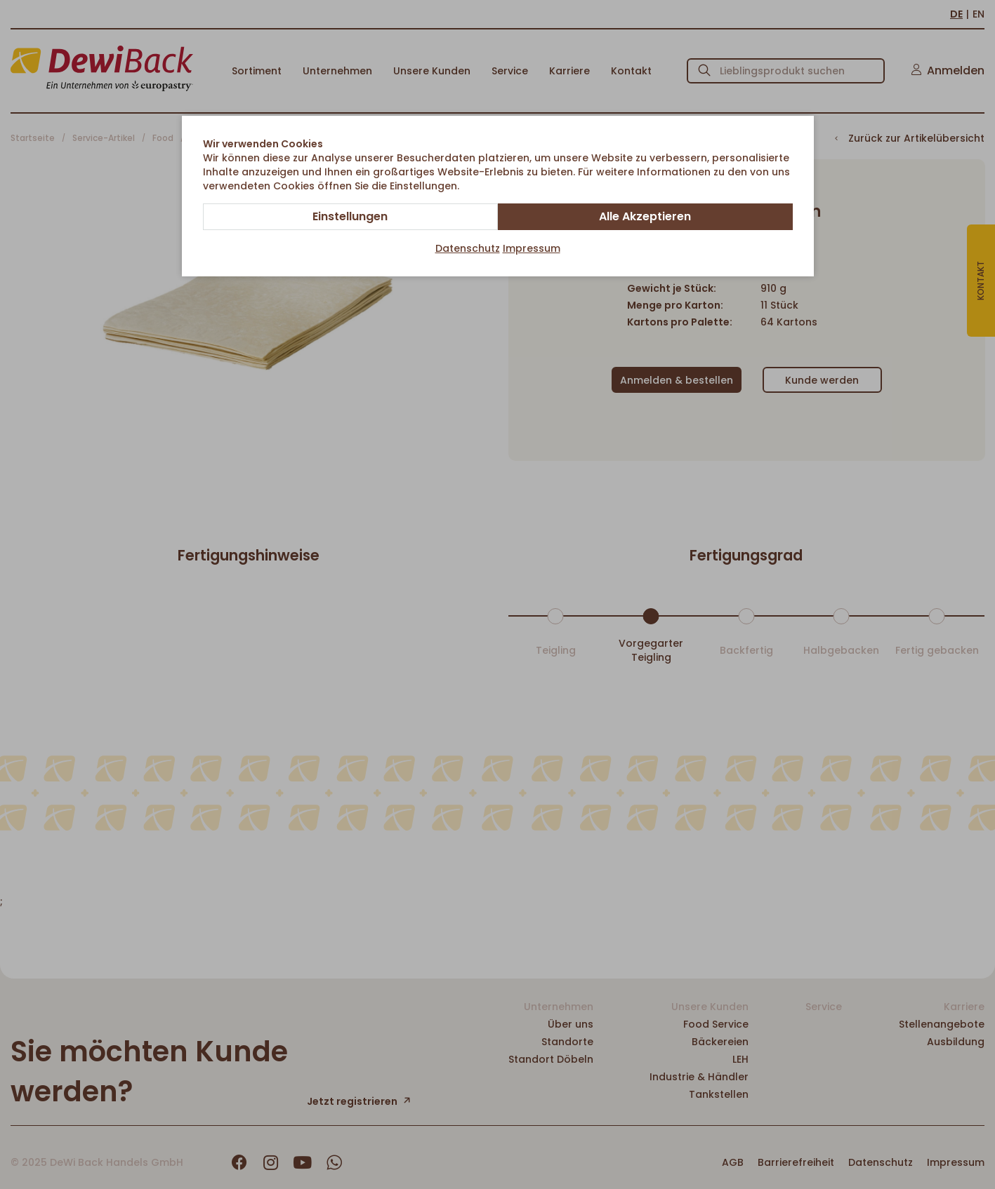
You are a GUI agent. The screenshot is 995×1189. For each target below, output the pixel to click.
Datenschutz (467, 248)
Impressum (531, 248)
